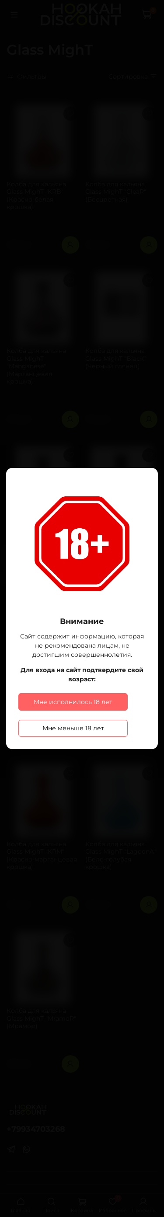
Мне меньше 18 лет (73, 728)
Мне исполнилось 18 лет (73, 702)
